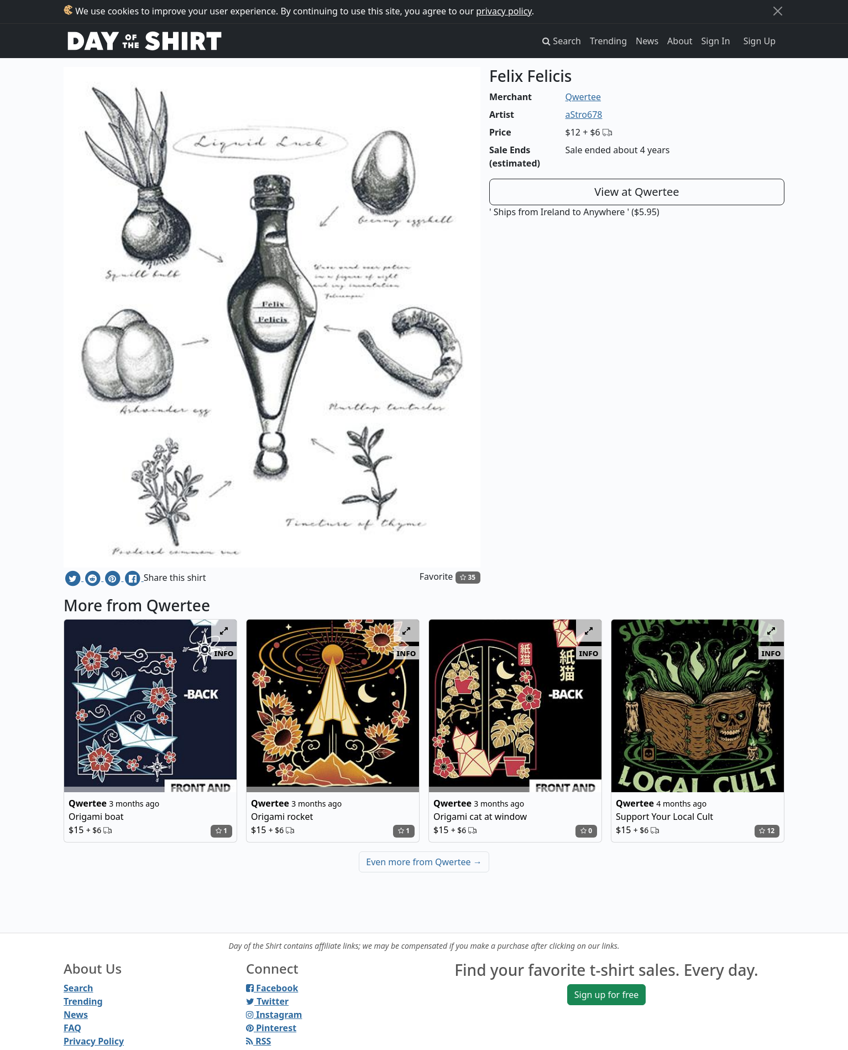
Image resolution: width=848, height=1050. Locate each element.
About (679, 41)
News (647, 41)
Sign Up (760, 41)
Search (78, 988)
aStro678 (584, 114)
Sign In (716, 41)
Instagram (274, 1015)
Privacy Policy (94, 1041)
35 (467, 577)
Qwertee (583, 97)
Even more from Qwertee (424, 862)
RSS (258, 1041)
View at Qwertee (636, 191)
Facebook (272, 988)
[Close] (777, 11)
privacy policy (504, 11)
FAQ (72, 1028)
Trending (608, 41)
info (224, 653)
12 (766, 830)
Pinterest (271, 1028)
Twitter (267, 1001)
